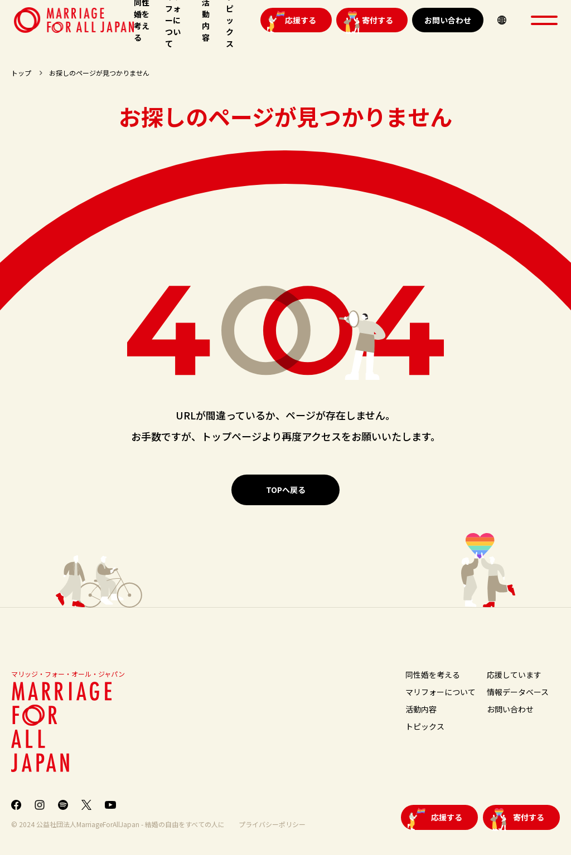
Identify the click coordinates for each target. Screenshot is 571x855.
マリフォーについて (440, 691)
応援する (300, 20)
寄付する (377, 20)
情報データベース (518, 691)
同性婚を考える (432, 674)
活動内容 (421, 709)
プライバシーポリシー (272, 824)
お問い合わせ (447, 20)
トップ (21, 72)
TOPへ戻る (286, 489)
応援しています (514, 674)
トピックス (424, 726)
